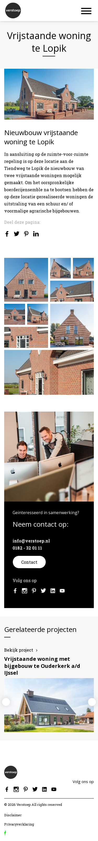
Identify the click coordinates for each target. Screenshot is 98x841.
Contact (29, 562)
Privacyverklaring (19, 824)
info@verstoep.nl (31, 541)
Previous (6, 702)
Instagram (24, 590)
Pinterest (34, 590)
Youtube (62, 590)
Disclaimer (13, 815)
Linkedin (52, 590)
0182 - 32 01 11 (27, 548)
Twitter (43, 590)
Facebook (15, 590)
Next (92, 702)
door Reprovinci (5, 833)
